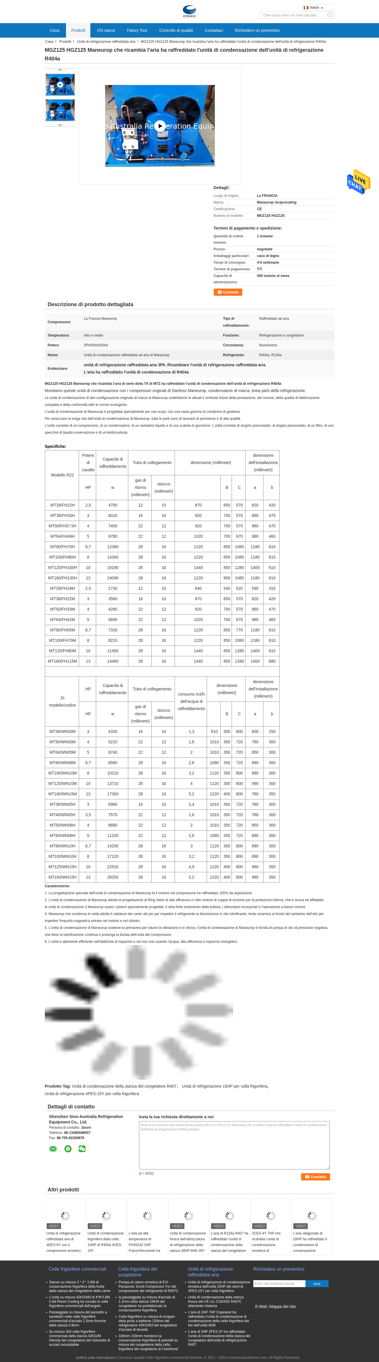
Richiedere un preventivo (257, 30)
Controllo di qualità (176, 30)
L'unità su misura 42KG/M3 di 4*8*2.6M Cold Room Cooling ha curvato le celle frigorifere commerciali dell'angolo (79, 1301)
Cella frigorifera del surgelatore (137, 1272)
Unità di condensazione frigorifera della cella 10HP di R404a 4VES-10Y (106, 1242)
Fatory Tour (137, 30)
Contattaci (214, 30)
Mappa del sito (283, 1306)
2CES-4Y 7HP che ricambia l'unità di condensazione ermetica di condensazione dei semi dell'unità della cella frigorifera (271, 1250)
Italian (316, 7)
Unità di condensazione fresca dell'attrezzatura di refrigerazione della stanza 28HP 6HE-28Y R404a (188, 1244)
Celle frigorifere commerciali (77, 1269)
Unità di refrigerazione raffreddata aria (106, 42)
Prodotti (78, 30)
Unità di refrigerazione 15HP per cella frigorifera (224, 1086)
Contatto (231, 292)
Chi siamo (106, 30)
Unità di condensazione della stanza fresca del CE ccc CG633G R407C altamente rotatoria (216, 1301)
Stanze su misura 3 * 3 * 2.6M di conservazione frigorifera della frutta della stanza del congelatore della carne (79, 1286)
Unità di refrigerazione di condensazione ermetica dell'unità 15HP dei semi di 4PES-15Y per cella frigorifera (219, 1286)
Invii (317, 1284)
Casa (55, 30)
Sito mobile (263, 1314)
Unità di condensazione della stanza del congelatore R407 (124, 1086)
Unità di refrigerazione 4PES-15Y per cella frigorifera (92, 1093)
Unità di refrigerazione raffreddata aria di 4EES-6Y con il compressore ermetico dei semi (64, 1244)
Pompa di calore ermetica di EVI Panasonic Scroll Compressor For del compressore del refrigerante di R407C (149, 1286)
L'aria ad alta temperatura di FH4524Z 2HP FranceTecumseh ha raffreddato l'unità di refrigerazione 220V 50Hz (144, 1250)
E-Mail (261, 1306)
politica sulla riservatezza (95, 1358)
